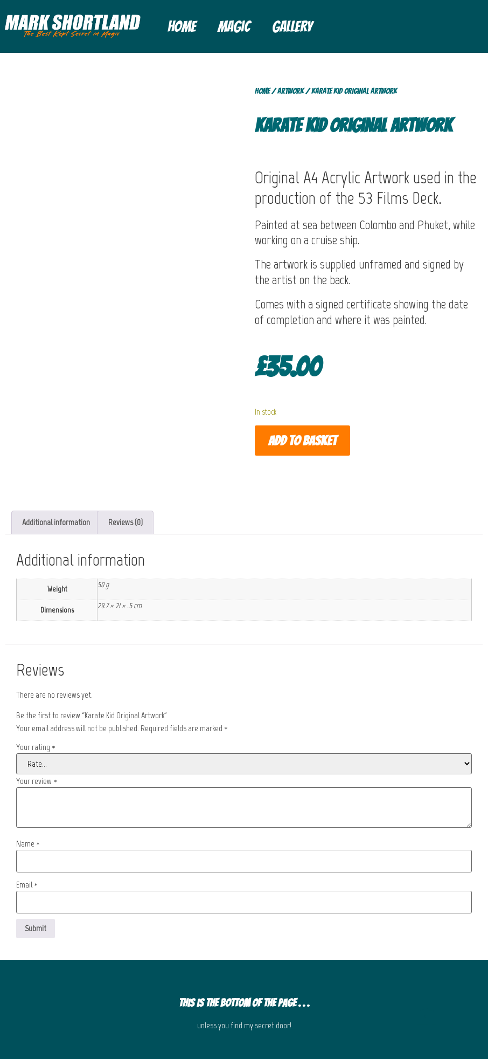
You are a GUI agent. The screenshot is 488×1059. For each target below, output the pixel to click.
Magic (234, 26)
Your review (36, 781)
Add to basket (302, 441)
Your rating (35, 747)
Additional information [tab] (56, 522)
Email (27, 885)
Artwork (290, 91)
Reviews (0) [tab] (125, 522)
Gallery (292, 26)
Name (28, 844)
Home (182, 26)
